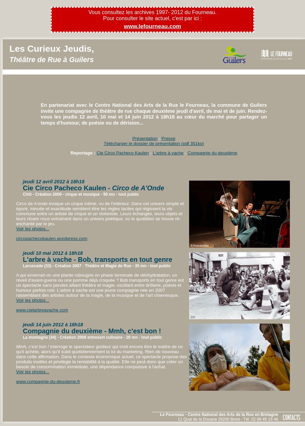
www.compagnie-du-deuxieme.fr (48, 381)
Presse (168, 138)
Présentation (145, 138)
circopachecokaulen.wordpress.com (51, 238)
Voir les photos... (32, 228)
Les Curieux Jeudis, (51, 54)
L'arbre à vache (168, 152)
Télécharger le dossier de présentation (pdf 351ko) (154, 143)
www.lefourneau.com (152, 26)
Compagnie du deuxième (212, 152)
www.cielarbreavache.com (42, 310)
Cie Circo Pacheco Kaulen (122, 152)
